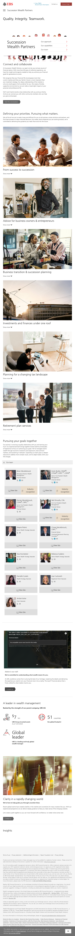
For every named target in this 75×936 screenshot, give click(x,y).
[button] (22, 479)
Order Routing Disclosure (47, 919)
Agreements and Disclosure (17, 926)
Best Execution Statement (48, 921)
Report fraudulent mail (47, 855)
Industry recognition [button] (29, 490)
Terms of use (6, 855)
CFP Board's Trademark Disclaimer (48, 922)
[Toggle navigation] (17, 10)
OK (37, 664)
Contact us (54, 4)
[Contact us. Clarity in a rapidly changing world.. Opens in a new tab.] (8, 818)
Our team (44, 50)
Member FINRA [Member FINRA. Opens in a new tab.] (56, 893)
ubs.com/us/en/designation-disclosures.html (54, 915)
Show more (7, 174)
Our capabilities (46, 46)
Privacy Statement (21, 931)
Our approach (46, 42)
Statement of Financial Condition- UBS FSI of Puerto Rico (24, 921)
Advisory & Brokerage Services (30, 922)
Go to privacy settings (14, 933)
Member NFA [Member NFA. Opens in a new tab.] (12, 898)
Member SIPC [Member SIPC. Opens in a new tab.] (46, 893)
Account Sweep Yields (16, 922)
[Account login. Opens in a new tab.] (66, 4)
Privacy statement (16, 855)
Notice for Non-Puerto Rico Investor (29, 919)
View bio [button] (14, 491)
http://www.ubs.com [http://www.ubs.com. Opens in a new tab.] (50, 862)
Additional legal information (31, 855)
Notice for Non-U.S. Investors (11, 919)
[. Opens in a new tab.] (8, 4)
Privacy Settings (59, 855)
